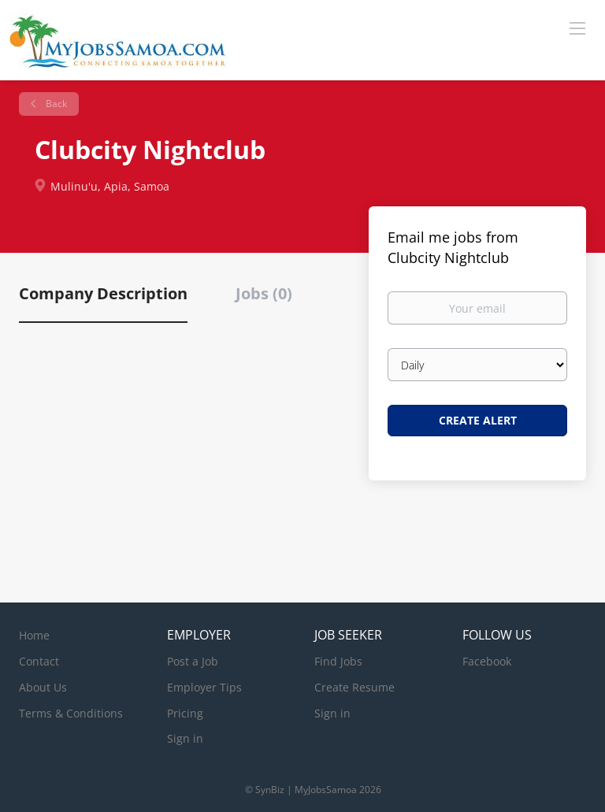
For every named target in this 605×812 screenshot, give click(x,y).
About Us (43, 687)
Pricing (185, 713)
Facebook (486, 661)
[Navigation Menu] (577, 27)
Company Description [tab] (103, 293)
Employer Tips (204, 687)
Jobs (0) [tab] (264, 293)
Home (34, 635)
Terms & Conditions (71, 713)
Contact (39, 661)
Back (55, 103)
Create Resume (354, 687)
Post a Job (192, 661)
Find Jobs (338, 661)
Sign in (185, 738)
